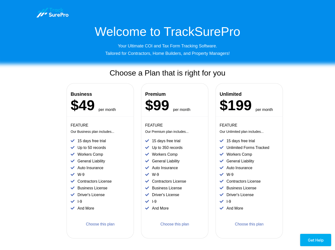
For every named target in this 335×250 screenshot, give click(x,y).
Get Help (316, 240)
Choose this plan (100, 224)
